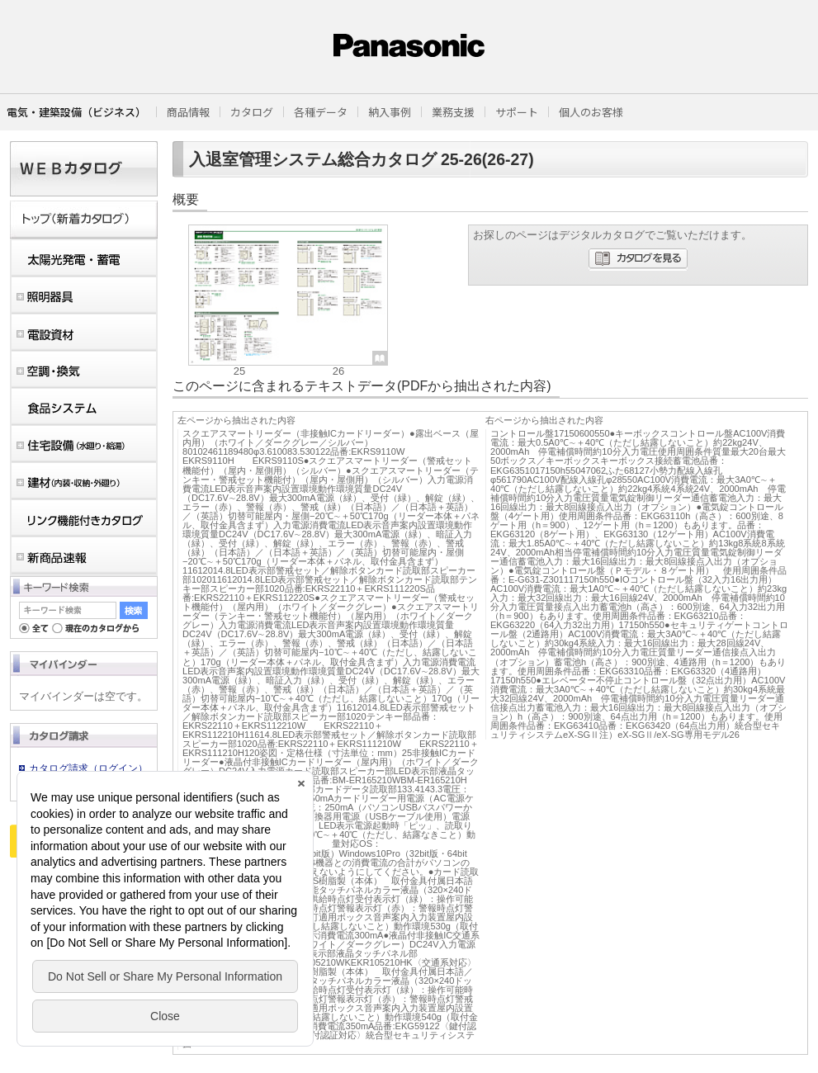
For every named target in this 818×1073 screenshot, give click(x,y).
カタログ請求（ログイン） (88, 768)
